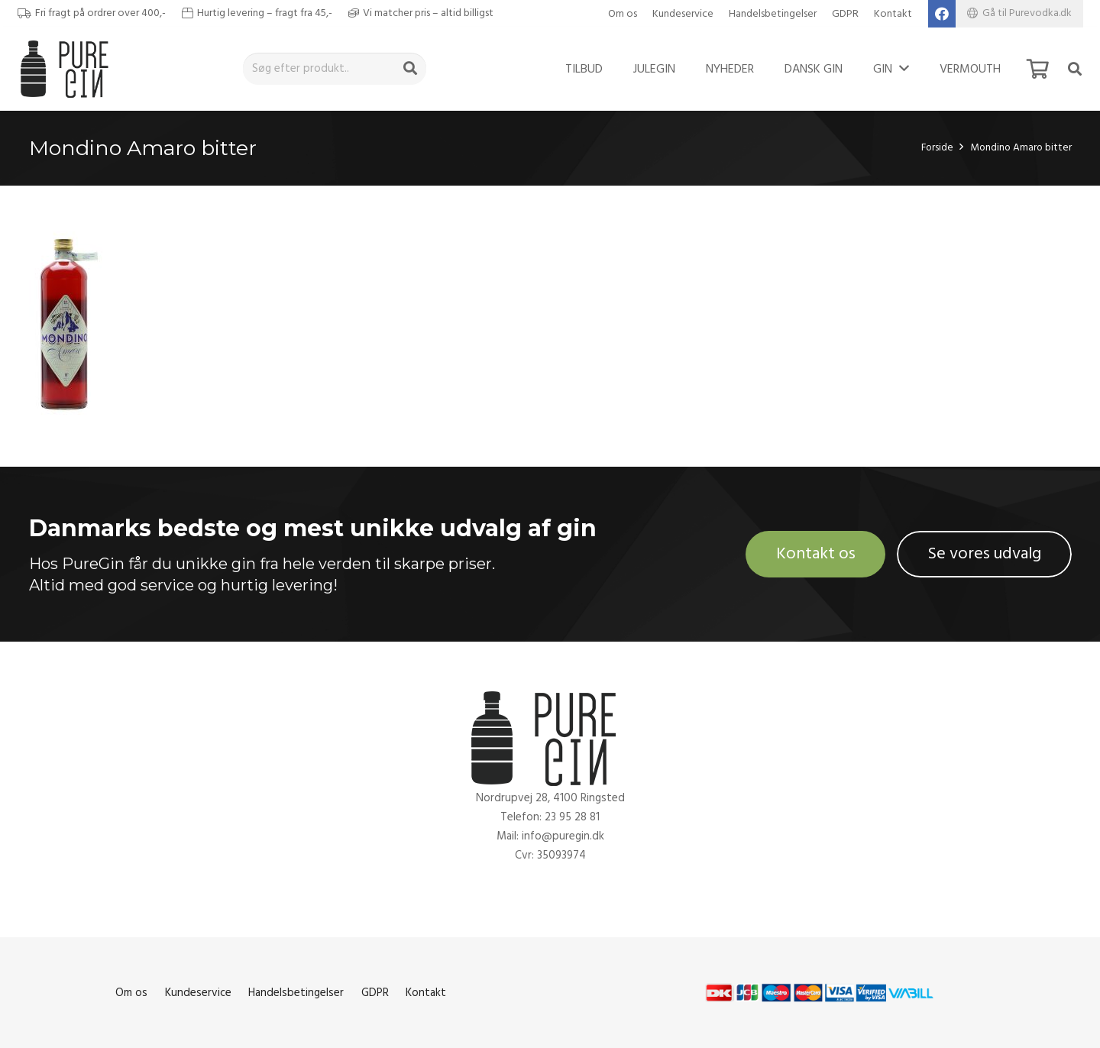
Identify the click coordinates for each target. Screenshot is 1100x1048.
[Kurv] (1038, 69)
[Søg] (410, 68)
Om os (622, 13)
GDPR (845, 13)
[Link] (68, 68)
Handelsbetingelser (773, 13)
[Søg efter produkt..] (334, 69)
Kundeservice (682, 13)
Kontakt (893, 13)
